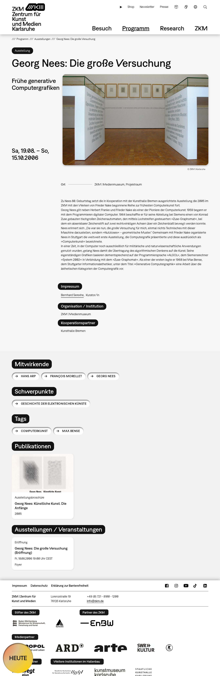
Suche (205, 7)
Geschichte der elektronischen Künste (54, 403)
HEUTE (18, 657)
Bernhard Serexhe (72, 295)
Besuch (102, 28)
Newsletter (147, 7)
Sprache (195, 7)
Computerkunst (34, 431)
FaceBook (166, 586)
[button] (135, 119)
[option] (44, 486)
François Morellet (66, 376)
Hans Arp (28, 376)
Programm (135, 28)
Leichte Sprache (176, 7)
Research (172, 28)
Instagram (176, 586)
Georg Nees (106, 376)
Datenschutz (39, 585)
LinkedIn (205, 586)
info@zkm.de (95, 601)
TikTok (195, 586)
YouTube (186, 586)
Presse (164, 7)
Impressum (19, 585)
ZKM (201, 28)
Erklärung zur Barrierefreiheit (69, 585)
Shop (131, 7)
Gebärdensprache (186, 7)
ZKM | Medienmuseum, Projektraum (118, 184)
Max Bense (71, 431)
